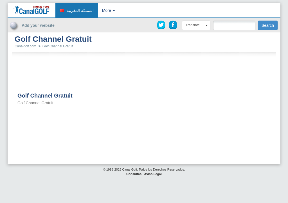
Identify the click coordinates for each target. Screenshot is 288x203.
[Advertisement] (241, 39)
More (108, 10)
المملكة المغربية (80, 10)
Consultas (133, 174)
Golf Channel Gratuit (57, 46)
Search (268, 25)
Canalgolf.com (25, 46)
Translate (193, 25)
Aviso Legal (153, 174)
